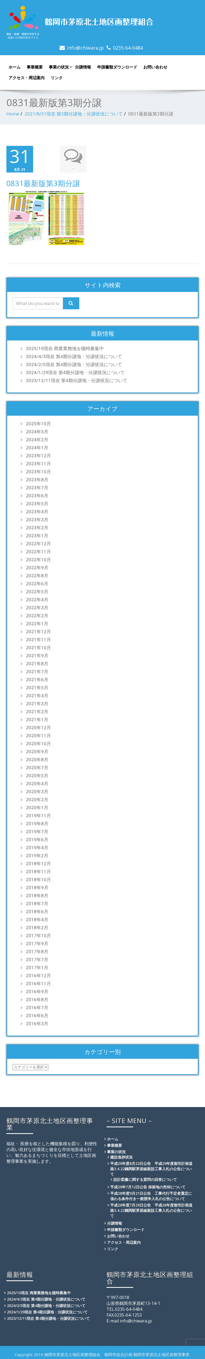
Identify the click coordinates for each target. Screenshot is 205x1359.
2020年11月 (38, 734)
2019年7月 (37, 830)
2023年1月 (37, 535)
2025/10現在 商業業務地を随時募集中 (65, 347)
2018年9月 (37, 886)
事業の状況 (60, 67)
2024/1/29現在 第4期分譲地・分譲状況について (75, 371)
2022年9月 (37, 567)
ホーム (15, 67)
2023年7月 (37, 487)
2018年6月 (37, 910)
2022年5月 (37, 591)
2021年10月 (38, 647)
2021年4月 (37, 694)
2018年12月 (38, 862)
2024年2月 (37, 439)
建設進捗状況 (121, 1156)
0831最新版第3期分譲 (43, 182)
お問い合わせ (155, 67)
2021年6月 (37, 678)
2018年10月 (38, 878)
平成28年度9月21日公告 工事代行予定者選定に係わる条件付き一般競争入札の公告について (151, 1195)
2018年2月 (37, 926)
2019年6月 (37, 838)
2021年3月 (37, 702)
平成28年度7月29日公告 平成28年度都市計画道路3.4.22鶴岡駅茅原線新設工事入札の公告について (151, 1209)
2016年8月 (37, 998)
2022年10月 (38, 559)
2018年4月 (37, 918)
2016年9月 (37, 990)
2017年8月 (37, 950)
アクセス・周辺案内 (27, 77)
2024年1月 (37, 447)
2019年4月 (37, 846)
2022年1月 (37, 623)
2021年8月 (37, 663)
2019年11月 (38, 814)
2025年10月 (38, 423)
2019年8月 (37, 822)
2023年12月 (38, 455)
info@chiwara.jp (85, 48)
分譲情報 (83, 67)
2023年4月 (37, 511)
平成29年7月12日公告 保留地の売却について (148, 1186)
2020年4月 (37, 782)
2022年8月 (37, 575)
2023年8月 (37, 479)
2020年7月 (37, 766)
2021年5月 (37, 686)
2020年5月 (37, 774)
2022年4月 (37, 599)
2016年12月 (38, 974)
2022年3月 (37, 607)
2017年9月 (37, 942)
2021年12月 (38, 631)
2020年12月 (38, 726)
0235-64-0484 (128, 48)
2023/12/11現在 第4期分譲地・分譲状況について (76, 379)
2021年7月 (37, 671)
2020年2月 (37, 798)
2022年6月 (37, 583)
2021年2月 (37, 710)
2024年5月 (37, 431)
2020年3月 (37, 790)
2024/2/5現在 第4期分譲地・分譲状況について (74, 363)
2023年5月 (37, 503)
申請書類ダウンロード (117, 67)
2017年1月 (37, 966)
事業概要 (35, 67)
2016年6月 (37, 1014)
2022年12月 (38, 543)
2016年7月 (37, 1006)
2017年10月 (38, 934)
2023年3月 (37, 519)
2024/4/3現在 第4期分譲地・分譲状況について (74, 355)
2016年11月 (38, 982)
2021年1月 (37, 718)
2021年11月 (38, 639)
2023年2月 (37, 527)
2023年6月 (37, 495)
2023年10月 (38, 471)
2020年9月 (37, 750)
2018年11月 (38, 870)
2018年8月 (37, 894)
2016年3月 (37, 1022)
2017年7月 (37, 958)
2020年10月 (38, 742)
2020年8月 (37, 758)
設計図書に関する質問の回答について (145, 1178)
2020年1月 (37, 806)
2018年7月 (37, 902)
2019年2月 (37, 854)
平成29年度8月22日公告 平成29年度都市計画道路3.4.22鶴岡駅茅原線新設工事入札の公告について (151, 1168)
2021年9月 (37, 655)
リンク (57, 77)
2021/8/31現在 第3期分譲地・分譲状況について (74, 114)
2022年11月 (38, 551)
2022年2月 (37, 615)
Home (12, 114)
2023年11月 (38, 463)
